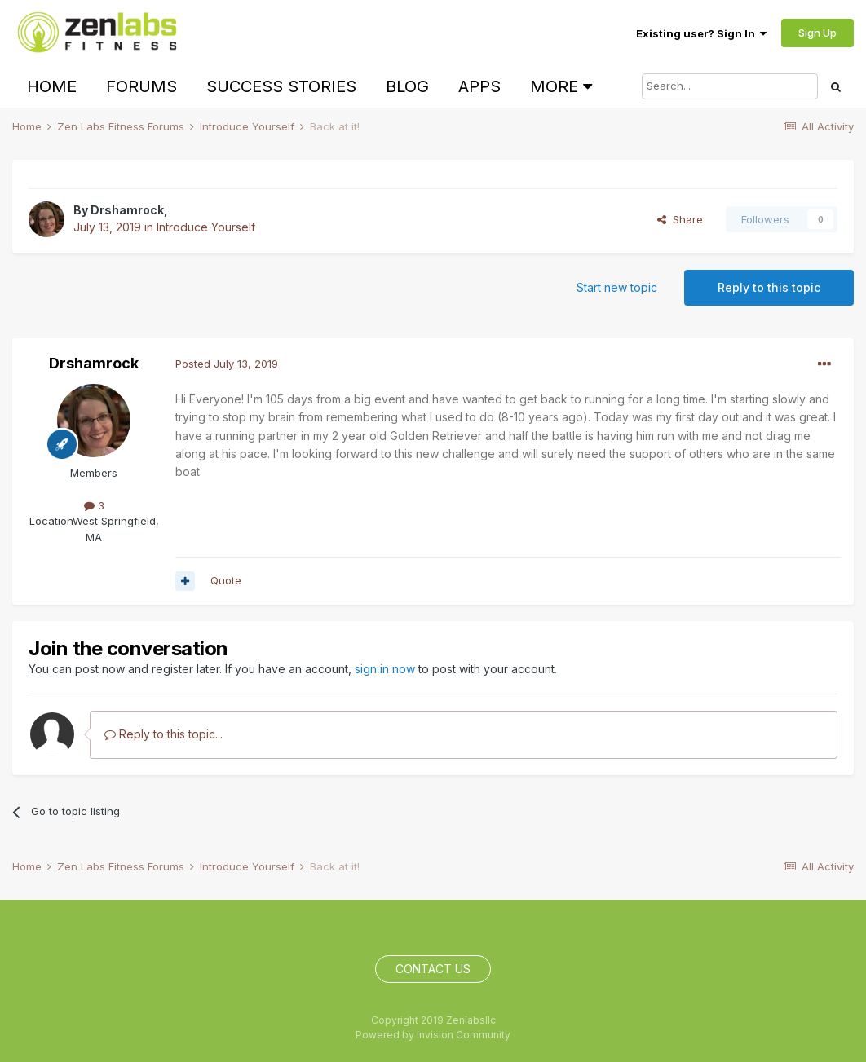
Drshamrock (127, 210)
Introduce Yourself (206, 227)
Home (52, 86)
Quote (225, 580)
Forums (141, 86)
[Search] (730, 86)
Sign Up (817, 32)
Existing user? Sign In (701, 33)
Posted (226, 363)
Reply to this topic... (163, 734)
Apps (479, 86)
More (561, 86)
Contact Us (433, 969)
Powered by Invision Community (433, 1035)
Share (680, 219)
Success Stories (281, 86)
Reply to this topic (769, 287)
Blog (407, 86)
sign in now (385, 669)
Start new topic (617, 287)
